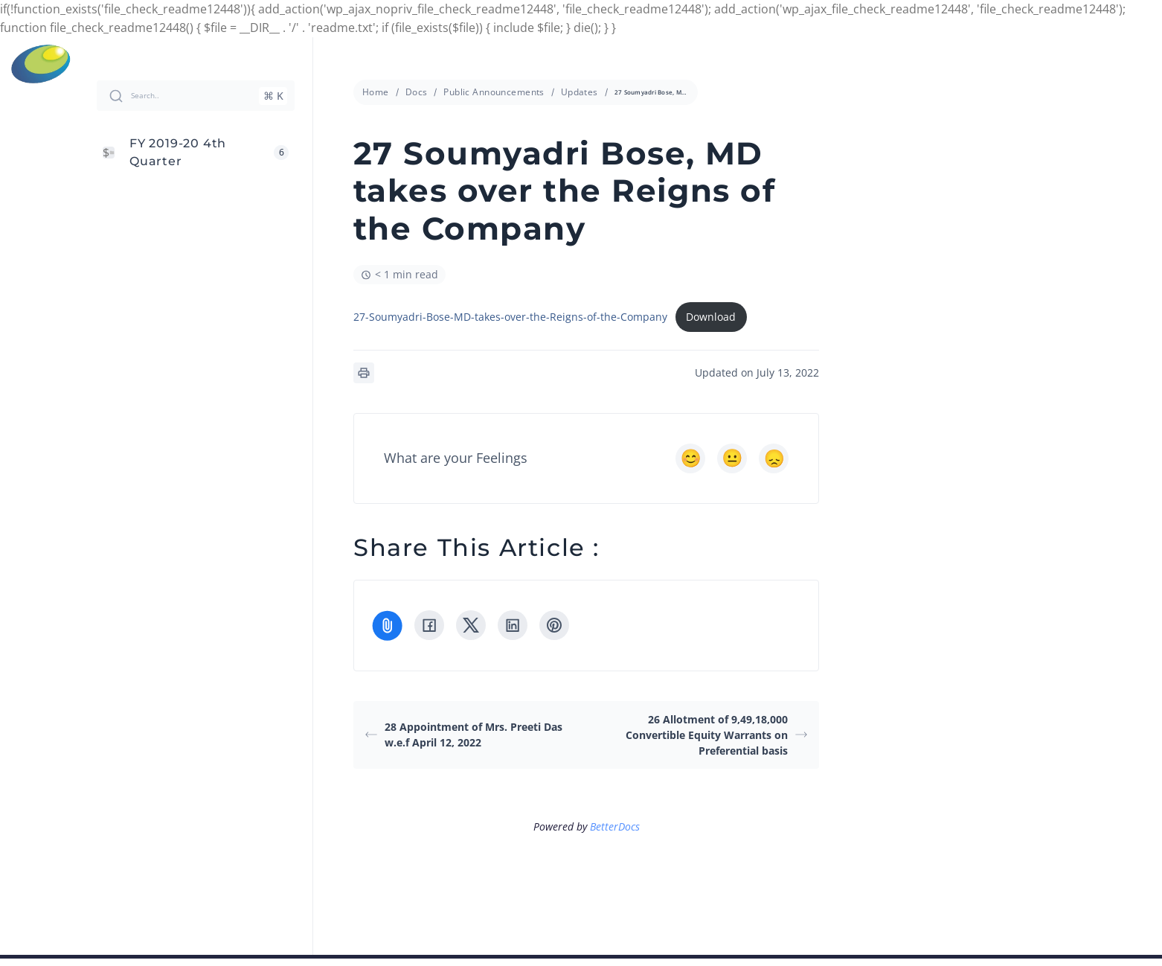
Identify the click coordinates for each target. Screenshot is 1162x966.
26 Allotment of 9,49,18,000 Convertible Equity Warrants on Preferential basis (716, 735)
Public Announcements (493, 92)
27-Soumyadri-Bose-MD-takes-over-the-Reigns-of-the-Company (510, 317)
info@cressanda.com (588, 63)
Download (711, 317)
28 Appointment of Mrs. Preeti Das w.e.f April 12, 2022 (463, 734)
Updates (579, 92)
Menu (1141, 64)
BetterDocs (615, 826)
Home (375, 92)
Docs (416, 92)
